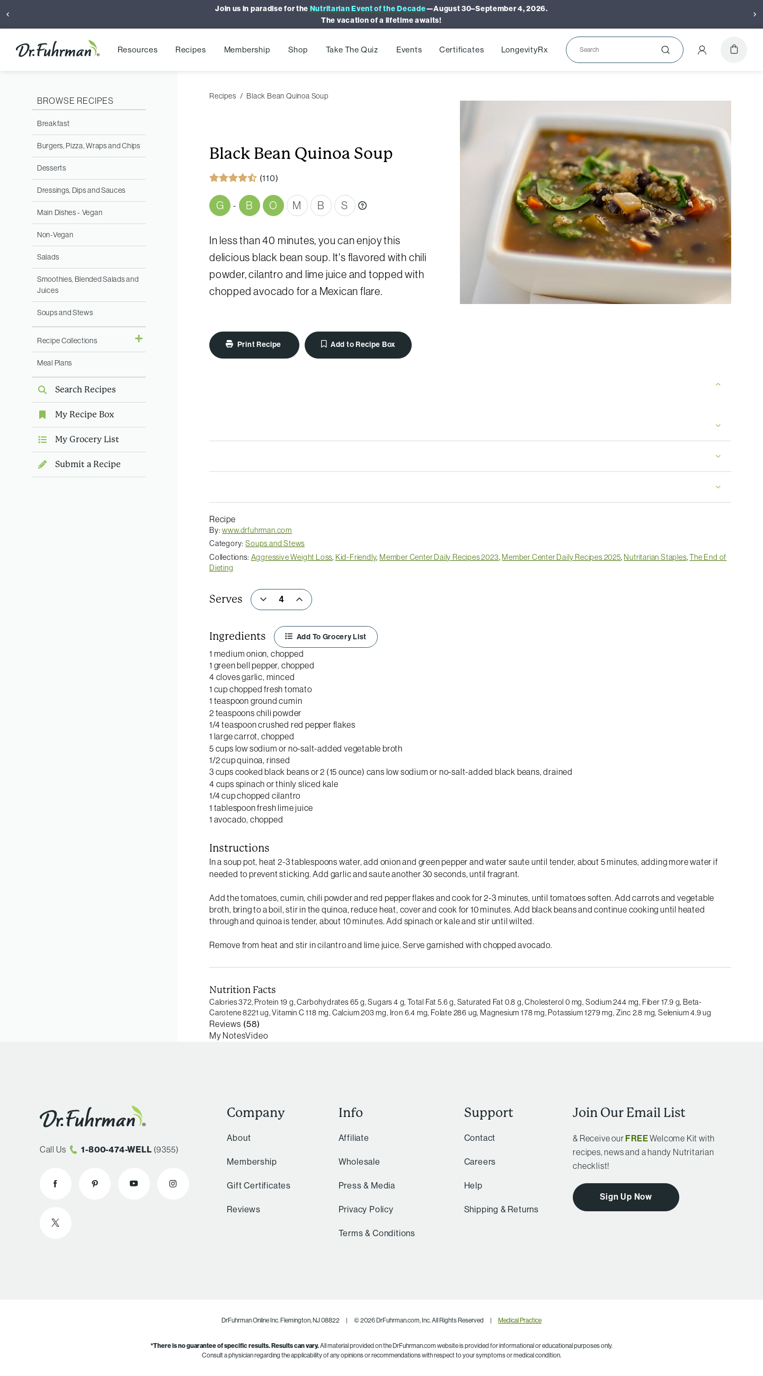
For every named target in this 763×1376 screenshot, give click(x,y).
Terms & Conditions (377, 1233)
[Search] (620, 50)
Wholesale (359, 1161)
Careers (480, 1161)
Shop (297, 50)
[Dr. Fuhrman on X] (56, 1223)
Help (473, 1185)
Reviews (244, 1209)
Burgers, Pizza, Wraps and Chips (88, 145)
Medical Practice (520, 1320)
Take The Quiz (352, 50)
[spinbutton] (281, 599)
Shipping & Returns (501, 1209)
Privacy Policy (366, 1209)
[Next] (755, 14)
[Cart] (734, 50)
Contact (480, 1137)
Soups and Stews (65, 312)
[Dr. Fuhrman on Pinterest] (95, 1184)
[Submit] (665, 50)
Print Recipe (254, 344)
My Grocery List (75, 439)
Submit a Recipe (76, 464)
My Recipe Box (73, 414)
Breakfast (53, 123)
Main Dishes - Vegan (69, 212)
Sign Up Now (626, 1196)
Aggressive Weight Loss (292, 557)
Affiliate (354, 1137)
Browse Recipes (75, 100)
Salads (48, 257)
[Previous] (8, 14)
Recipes (190, 50)
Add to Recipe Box (358, 344)
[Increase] (299, 599)
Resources (138, 50)
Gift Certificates (259, 1185)
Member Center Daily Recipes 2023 (439, 557)
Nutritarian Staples (655, 557)
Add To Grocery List (326, 636)
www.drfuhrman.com (257, 530)
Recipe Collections (67, 340)
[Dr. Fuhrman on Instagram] (173, 1184)
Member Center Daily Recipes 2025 (561, 557)
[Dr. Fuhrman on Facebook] (56, 1184)
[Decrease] (263, 599)
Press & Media (367, 1185)
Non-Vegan (55, 234)
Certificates (461, 50)
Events (409, 50)
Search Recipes (74, 390)
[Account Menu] (702, 50)
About (239, 1137)
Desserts (51, 168)
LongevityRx (524, 50)
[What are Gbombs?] (362, 205)
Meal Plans (54, 363)
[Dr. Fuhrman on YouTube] (134, 1184)
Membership (247, 50)
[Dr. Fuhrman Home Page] (58, 50)
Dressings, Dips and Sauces (81, 190)
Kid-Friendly (356, 557)
